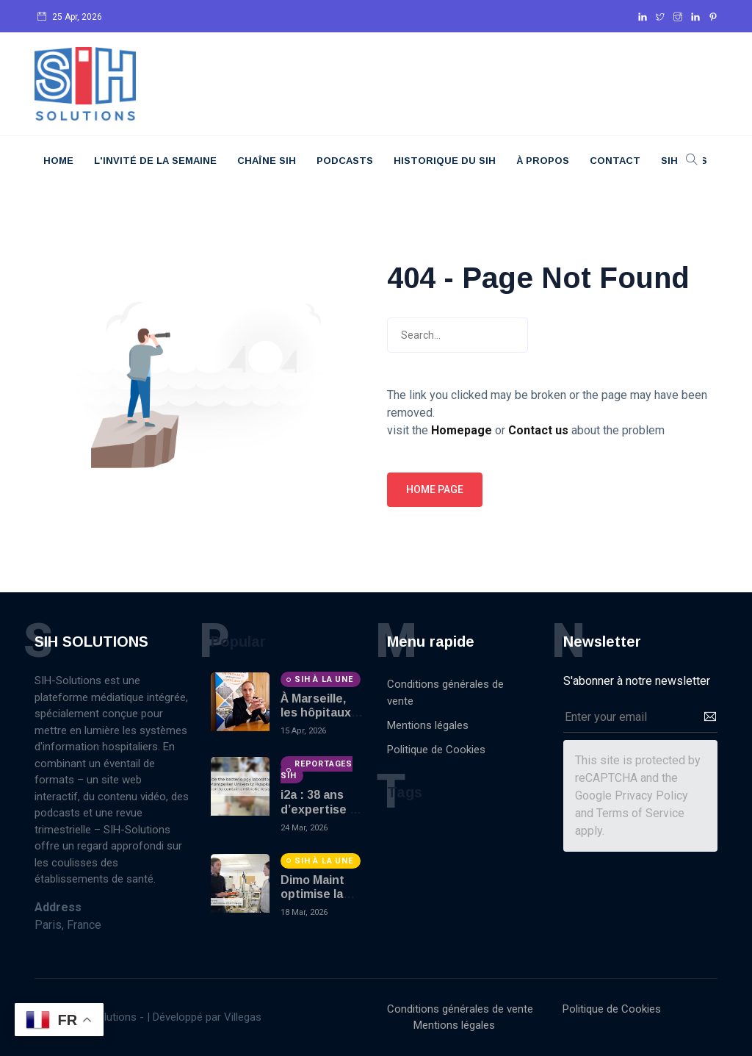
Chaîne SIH (266, 160)
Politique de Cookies (436, 749)
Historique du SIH (445, 160)
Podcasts (345, 160)
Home (58, 160)
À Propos (542, 160)
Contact (615, 160)
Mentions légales (428, 725)
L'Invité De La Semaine (155, 160)
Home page (434, 489)
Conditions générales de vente (445, 693)
